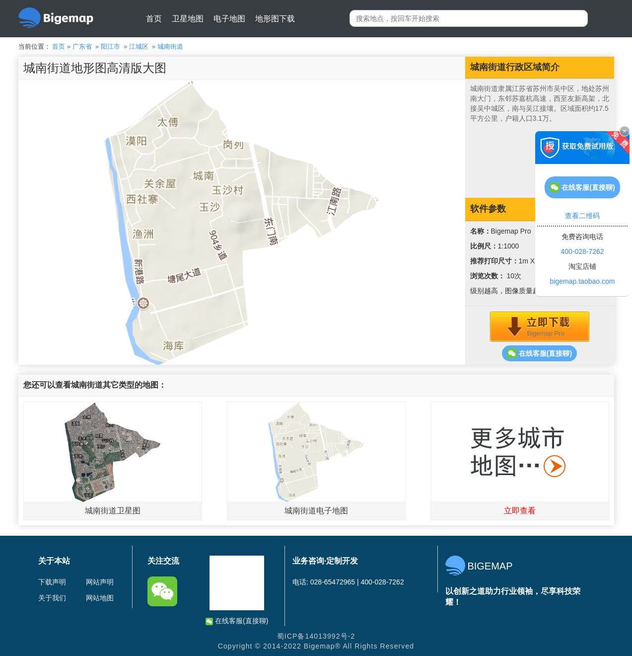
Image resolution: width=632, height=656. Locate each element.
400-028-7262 (582, 251)
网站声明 (100, 582)
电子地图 (229, 18)
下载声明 (52, 582)
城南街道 (170, 46)
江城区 (138, 46)
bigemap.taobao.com (582, 281)
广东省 (82, 46)
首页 (154, 18)
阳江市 (110, 46)
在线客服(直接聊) (539, 353)
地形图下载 (275, 18)
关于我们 (52, 598)
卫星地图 (188, 18)
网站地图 (100, 598)
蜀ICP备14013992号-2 (316, 636)
